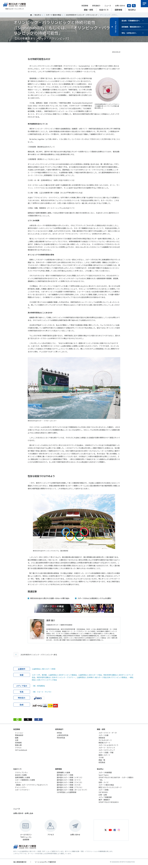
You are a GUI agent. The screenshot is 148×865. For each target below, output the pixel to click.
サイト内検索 (134, 5)
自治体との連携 (21, 775)
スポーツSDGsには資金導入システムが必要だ (94, 598)
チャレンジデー (21, 787)
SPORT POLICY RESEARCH (109, 802)
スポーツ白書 (103, 735)
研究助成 (102, 762)
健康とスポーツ (104, 755)
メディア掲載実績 (105, 797)
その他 (101, 757)
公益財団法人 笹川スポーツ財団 (43, 669)
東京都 (44, 675)
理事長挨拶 (19, 735)
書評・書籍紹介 (104, 799)
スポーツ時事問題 (105, 772)
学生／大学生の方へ (129, 33)
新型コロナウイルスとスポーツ (110, 787)
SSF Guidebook (21, 750)
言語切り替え (129, 5)
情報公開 (18, 745)
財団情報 (85, 5)
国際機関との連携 (63, 772)
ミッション (19, 732)
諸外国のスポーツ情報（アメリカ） (70, 782)
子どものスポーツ (105, 740)
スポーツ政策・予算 (106, 752)
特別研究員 (61, 737)
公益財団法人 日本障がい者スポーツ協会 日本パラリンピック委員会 (102, 677)
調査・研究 (101, 729)
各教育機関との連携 (22, 777)
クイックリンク (115, 27)
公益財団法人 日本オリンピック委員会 (62, 675)
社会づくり (17, 769)
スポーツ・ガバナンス (107, 747)
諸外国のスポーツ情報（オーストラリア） (72, 790)
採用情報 (18, 742)
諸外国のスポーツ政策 (65, 775)
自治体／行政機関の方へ (131, 20)
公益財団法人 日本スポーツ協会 (90, 675)
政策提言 (102, 737)
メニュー (144, 3)
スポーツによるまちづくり (108, 745)
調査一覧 (102, 760)
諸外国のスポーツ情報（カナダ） (69, 785)
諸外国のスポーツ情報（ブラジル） (70, 787)
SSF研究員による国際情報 (66, 792)
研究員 (59, 732)
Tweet (28, 45)
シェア (38, 45)
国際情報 (58, 769)
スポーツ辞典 (103, 790)
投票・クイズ (103, 782)
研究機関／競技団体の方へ (131, 27)
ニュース (108, 5)
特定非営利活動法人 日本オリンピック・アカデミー (56, 677)
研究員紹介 (96, 5)
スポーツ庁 (36, 675)
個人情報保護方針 (20, 862)
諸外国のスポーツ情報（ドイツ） (69, 780)
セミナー (18, 782)
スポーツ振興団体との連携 (25, 780)
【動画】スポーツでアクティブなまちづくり (31, 785)
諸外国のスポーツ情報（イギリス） (70, 777)
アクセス (18, 747)
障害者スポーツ (104, 742)
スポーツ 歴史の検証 (53, 15)
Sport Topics (104, 775)
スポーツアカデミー (22, 790)
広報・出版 (103, 794)
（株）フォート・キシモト (42, 691)
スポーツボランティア (107, 750)
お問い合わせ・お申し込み (23, 813)
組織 (16, 737)
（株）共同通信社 (38, 686)
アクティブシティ (21, 772)
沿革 (16, 740)
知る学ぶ (38, 15)
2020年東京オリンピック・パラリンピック (81, 15)
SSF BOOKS (103, 792)
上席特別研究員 (62, 735)
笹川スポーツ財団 (31, 15)
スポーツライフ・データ (108, 732)
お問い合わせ (120, 5)
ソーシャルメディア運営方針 (45, 862)
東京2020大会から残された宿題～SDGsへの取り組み (49, 598)
